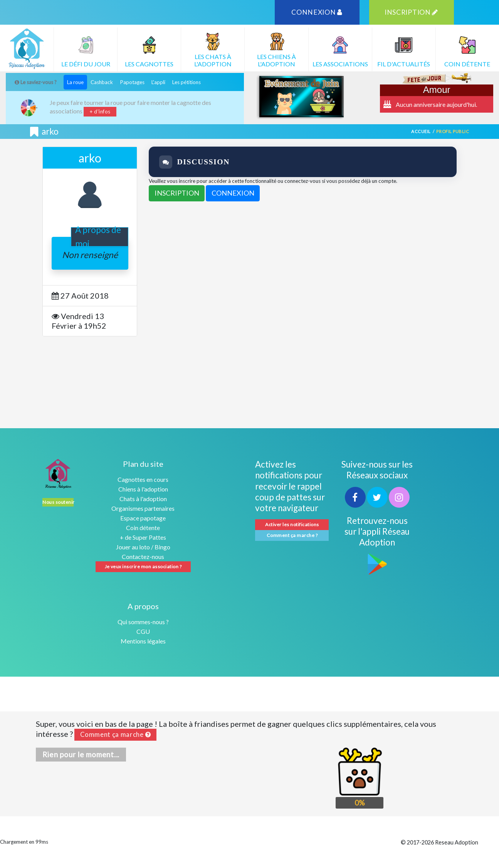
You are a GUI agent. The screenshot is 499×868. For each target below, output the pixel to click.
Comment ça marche (115, 734)
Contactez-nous (143, 556)
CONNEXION (317, 12)
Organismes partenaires (143, 508)
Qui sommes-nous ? (143, 621)
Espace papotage (143, 518)
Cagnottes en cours (143, 479)
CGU (143, 631)
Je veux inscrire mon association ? (143, 566)
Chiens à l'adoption (143, 489)
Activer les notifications (292, 524)
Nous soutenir (57, 502)
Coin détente (143, 527)
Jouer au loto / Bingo (143, 547)
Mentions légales (143, 641)
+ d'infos (100, 111)
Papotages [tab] (132, 82)
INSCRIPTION (411, 12)
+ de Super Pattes (143, 537)
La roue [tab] (75, 82)
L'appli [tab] (158, 82)
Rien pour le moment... (81, 754)
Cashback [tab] (102, 82)
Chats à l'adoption (143, 498)
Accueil (421, 131)
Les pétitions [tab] (186, 82)
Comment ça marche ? (292, 535)
